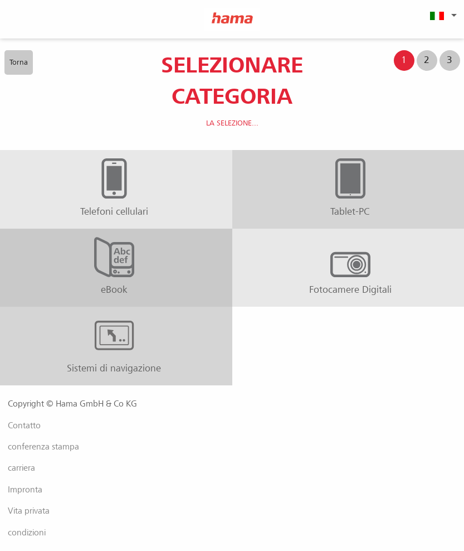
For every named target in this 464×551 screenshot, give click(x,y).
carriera (21, 468)
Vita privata (29, 511)
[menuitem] (442, 15)
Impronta (25, 490)
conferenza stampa (43, 447)
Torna (18, 62)
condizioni (27, 533)
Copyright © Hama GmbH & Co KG (72, 404)
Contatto (24, 425)
